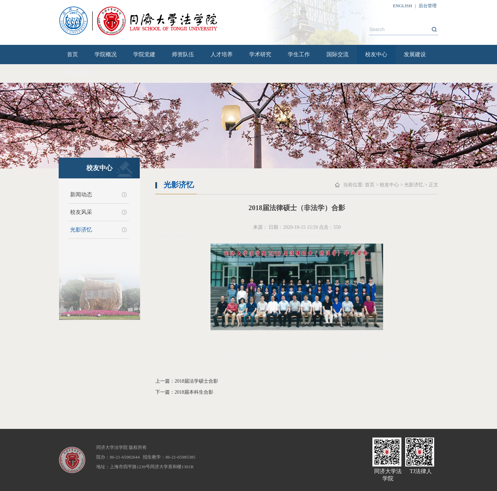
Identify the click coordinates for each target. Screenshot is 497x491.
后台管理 (428, 5)
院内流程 (78, 73)
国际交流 (338, 54)
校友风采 (81, 212)
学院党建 (144, 54)
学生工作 (299, 54)
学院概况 (106, 54)
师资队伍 (183, 54)
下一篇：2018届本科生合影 (184, 392)
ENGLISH (402, 5)
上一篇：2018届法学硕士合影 (186, 381)
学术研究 (260, 54)
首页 (72, 54)
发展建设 (415, 54)
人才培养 (222, 54)
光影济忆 (81, 230)
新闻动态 (81, 194)
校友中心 (376, 54)
